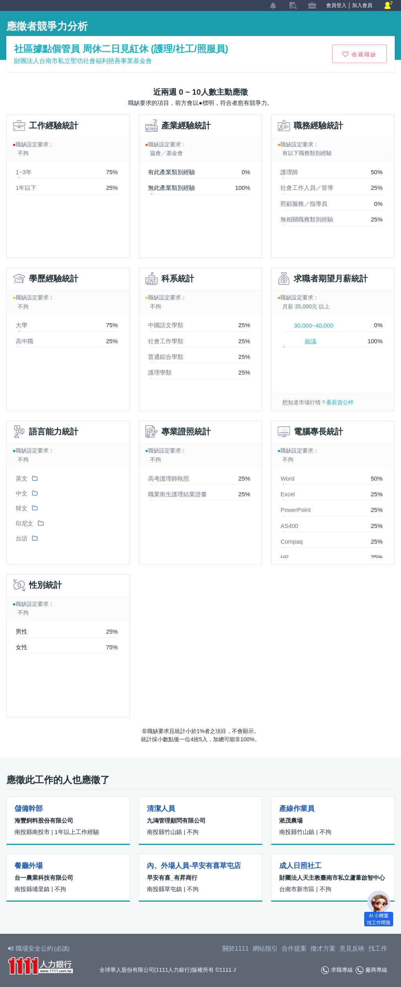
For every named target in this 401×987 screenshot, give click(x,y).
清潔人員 (161, 808)
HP (284, 557)
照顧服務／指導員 (303, 203)
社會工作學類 (165, 341)
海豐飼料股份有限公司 (43, 820)
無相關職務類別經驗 (306, 219)
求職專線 (337, 970)
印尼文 (24, 523)
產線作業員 (296, 808)
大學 (21, 325)
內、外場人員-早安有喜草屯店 (194, 866)
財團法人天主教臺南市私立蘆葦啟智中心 (332, 877)
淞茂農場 (291, 820)
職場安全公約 (39, 948)
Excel (287, 494)
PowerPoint (295, 509)
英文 (21, 478)
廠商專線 (371, 970)
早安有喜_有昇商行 (172, 877)
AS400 (289, 525)
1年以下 (26, 187)
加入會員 (362, 5)
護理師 (289, 172)
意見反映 (352, 948)
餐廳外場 (28, 866)
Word (287, 478)
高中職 (24, 341)
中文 (21, 493)
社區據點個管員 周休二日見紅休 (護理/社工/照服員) (121, 48)
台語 (21, 538)
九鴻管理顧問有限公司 (176, 820)
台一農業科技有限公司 (43, 877)
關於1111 (235, 948)
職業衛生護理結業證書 (177, 494)
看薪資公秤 (340, 402)
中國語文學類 (165, 325)
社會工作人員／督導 (306, 187)
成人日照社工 (300, 866)
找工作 (377, 948)
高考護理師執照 (168, 478)
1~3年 (23, 172)
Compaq (291, 541)
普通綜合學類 (165, 356)
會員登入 (336, 5)
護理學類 (160, 372)
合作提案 (294, 948)
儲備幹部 (28, 808)
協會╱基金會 (166, 153)
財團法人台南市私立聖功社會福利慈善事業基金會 (83, 61)
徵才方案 (323, 948)
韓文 (21, 508)
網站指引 (265, 948)
